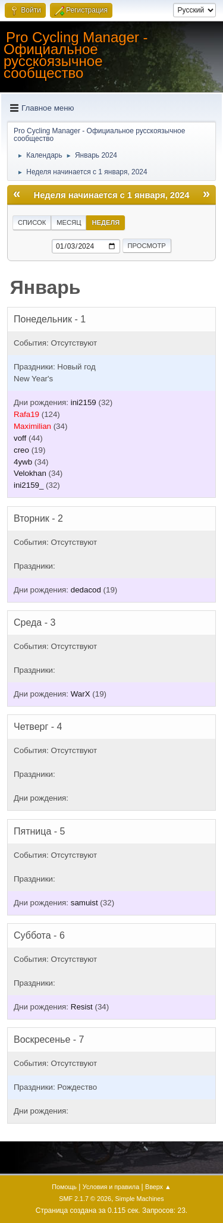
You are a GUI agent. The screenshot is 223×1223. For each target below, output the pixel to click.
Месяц (68, 222)
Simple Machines (139, 1198)
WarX (80, 693)
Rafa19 (26, 414)
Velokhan (30, 473)
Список (32, 222)
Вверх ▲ (158, 1186)
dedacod (86, 589)
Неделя (106, 222)
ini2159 (83, 402)
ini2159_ (28, 485)
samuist (84, 902)
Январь (45, 287)
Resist (82, 1006)
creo (21, 450)
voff (20, 438)
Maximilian (32, 426)
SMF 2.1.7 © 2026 (85, 1198)
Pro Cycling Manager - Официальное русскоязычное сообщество (76, 55)
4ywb (23, 461)
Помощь (64, 1186)
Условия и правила (111, 1186)
